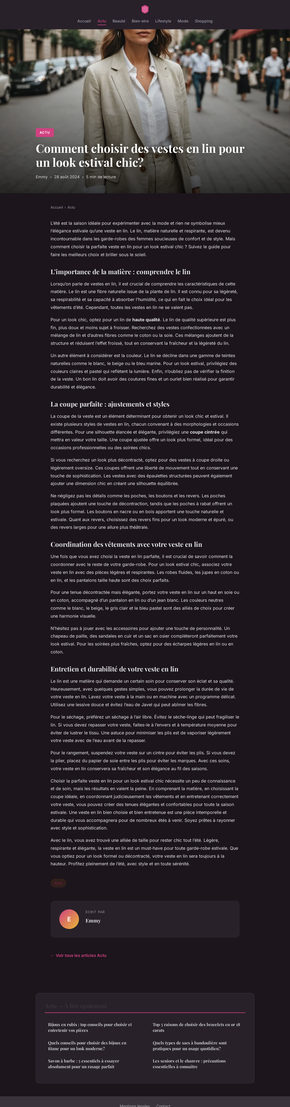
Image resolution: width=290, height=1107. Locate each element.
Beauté (119, 21)
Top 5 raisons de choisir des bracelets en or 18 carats (196, 1027)
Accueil (84, 21)
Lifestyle (163, 21)
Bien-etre (140, 21)
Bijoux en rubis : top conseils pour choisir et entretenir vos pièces (90, 1027)
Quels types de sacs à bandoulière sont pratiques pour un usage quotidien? (190, 1045)
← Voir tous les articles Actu (78, 955)
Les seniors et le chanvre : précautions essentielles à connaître (189, 1063)
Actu (102, 21)
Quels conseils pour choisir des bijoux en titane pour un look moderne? (87, 1045)
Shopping (204, 21)
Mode (183, 21)
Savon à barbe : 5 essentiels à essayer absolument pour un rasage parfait (83, 1063)
